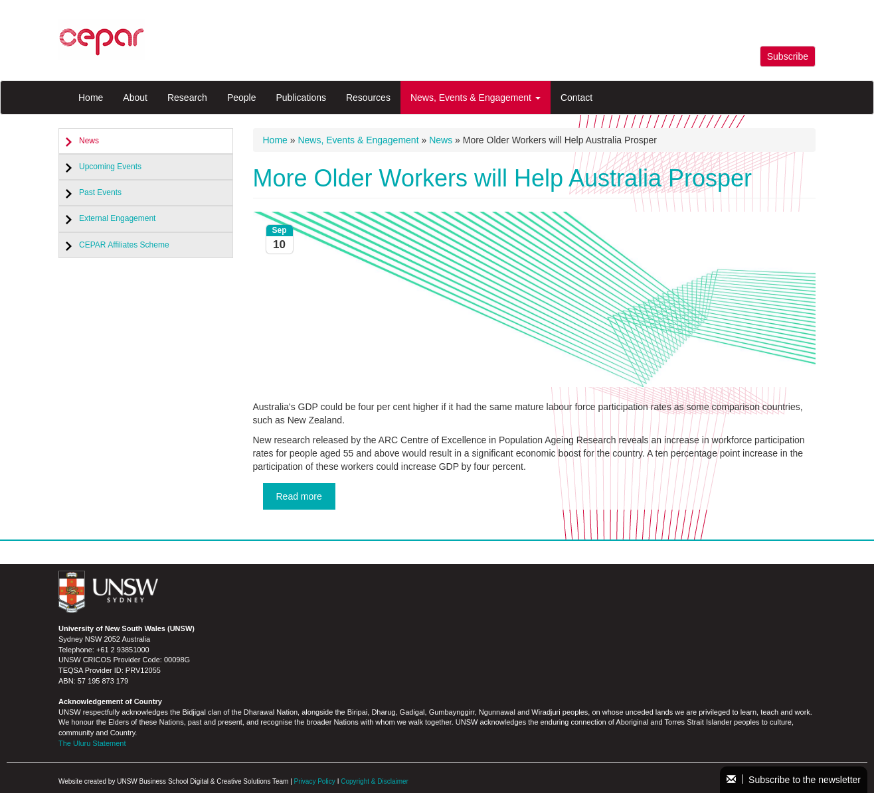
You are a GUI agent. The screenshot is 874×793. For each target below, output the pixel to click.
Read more (299, 496)
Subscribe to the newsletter (794, 779)
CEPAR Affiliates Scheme (124, 245)
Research (187, 97)
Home (90, 97)
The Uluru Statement (92, 743)
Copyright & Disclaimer (374, 781)
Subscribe (787, 56)
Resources (368, 97)
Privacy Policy (314, 781)
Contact (576, 97)
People (241, 97)
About (135, 97)
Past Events (100, 192)
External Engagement (117, 218)
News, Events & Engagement (475, 97)
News (89, 140)
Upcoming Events (110, 166)
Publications (301, 97)
